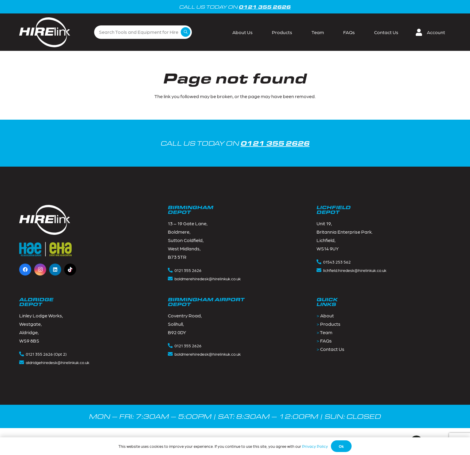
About (327, 315)
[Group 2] (44, 32)
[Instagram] (40, 270)
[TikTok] (70, 270)
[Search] (185, 32)
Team (326, 332)
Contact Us (332, 349)
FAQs (326, 340)
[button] (433, 32)
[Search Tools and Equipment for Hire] (143, 32)
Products (330, 324)
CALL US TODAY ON (235, 143)
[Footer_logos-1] (45, 249)
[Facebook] (25, 270)
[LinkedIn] (55, 270)
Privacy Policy (315, 446)
